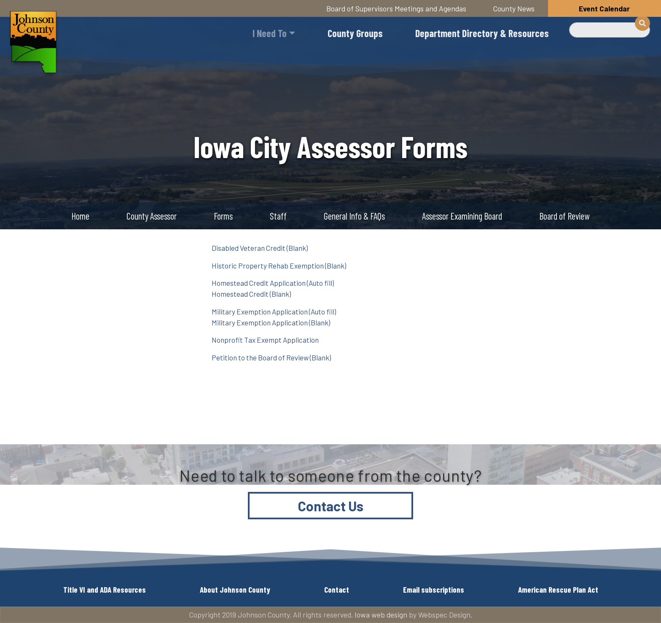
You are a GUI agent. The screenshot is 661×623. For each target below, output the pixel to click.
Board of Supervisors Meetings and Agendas (396, 8)
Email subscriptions (433, 589)
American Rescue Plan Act (558, 589)
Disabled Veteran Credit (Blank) (260, 248)
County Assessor (151, 215)
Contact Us (330, 506)
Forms (223, 215)
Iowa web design (381, 614)
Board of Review (564, 215)
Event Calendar (604, 8)
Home (80, 215)
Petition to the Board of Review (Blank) (271, 357)
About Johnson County (235, 589)
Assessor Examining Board (462, 215)
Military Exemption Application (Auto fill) (274, 311)
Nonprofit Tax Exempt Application (265, 340)
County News (514, 8)
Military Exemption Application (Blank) (271, 322)
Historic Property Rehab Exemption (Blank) (279, 265)
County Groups (355, 33)
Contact (336, 589)
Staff (278, 215)
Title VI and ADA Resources (104, 589)
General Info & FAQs (354, 215)
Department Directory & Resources (482, 33)
